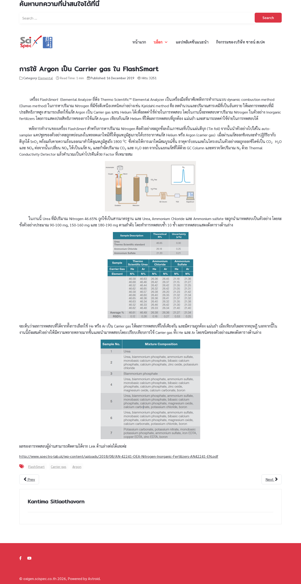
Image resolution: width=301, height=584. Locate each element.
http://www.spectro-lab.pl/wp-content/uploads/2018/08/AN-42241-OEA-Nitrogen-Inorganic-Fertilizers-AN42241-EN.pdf (118, 456)
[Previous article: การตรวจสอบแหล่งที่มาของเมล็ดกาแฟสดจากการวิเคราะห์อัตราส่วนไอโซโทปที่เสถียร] (29, 479)
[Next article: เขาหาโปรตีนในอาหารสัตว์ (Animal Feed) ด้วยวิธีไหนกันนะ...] (271, 479)
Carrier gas (58, 466)
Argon (76, 466)
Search (268, 17)
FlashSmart (36, 466)
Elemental (45, 78)
